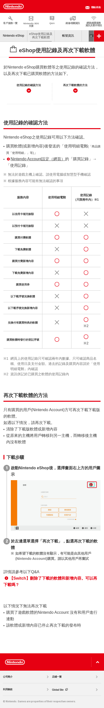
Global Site (75, 689)
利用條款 (26, 689)
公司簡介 (26, 676)
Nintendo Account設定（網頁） (36, 159)
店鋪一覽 (75, 676)
